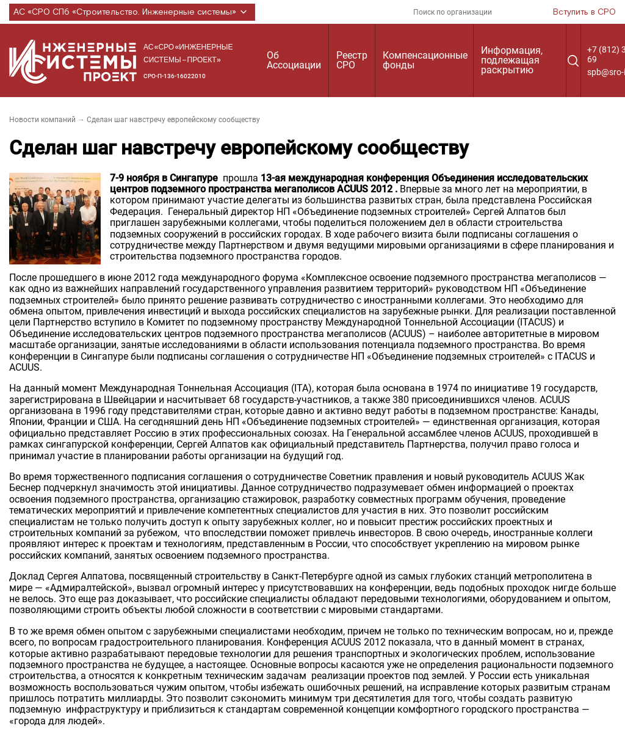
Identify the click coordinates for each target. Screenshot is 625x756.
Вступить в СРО (584, 12)
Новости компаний (42, 119)
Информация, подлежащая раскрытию (512, 60)
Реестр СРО (351, 60)
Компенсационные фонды (425, 60)
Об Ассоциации (294, 60)
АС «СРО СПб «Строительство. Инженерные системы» (132, 12)
